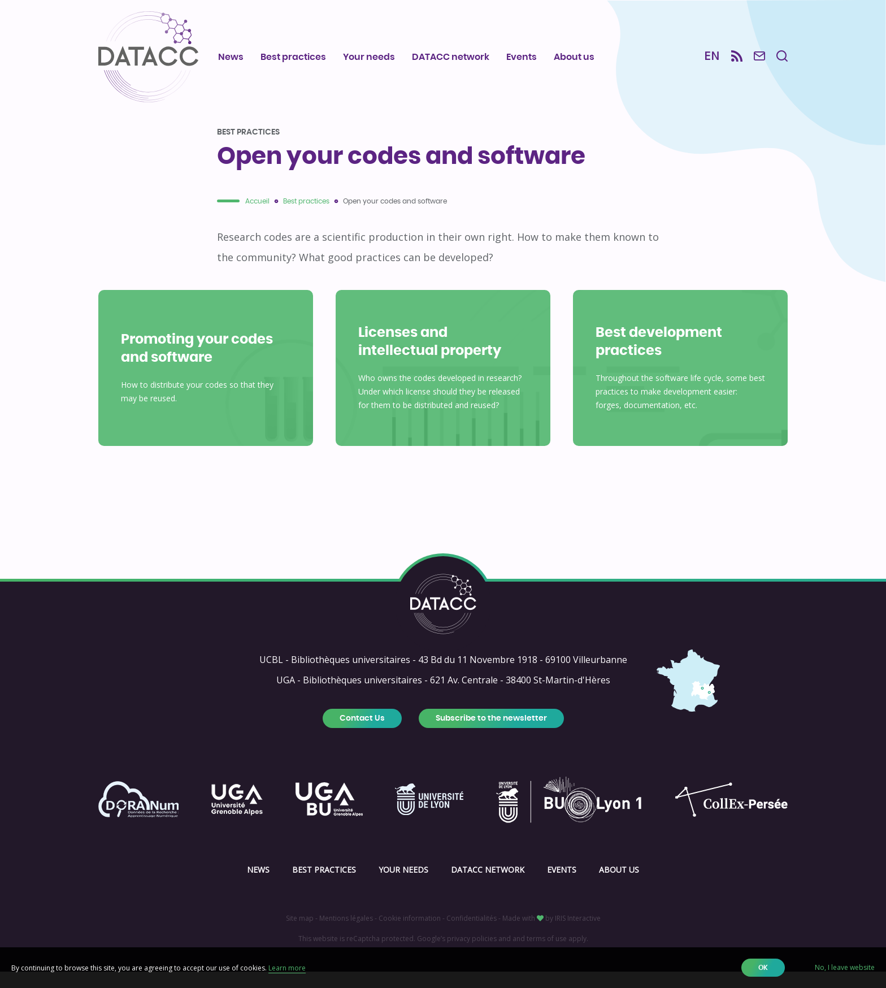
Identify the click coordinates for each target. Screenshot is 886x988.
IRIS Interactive (578, 934)
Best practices (293, 57)
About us (574, 57)
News (231, 57)
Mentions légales (346, 934)
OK (763, 967)
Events (521, 57)
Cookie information (410, 934)
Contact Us (362, 735)
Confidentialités (471, 934)
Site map (300, 934)
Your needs (369, 57)
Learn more (287, 968)
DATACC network (450, 57)
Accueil (257, 217)
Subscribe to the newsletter (491, 735)
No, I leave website (845, 967)
